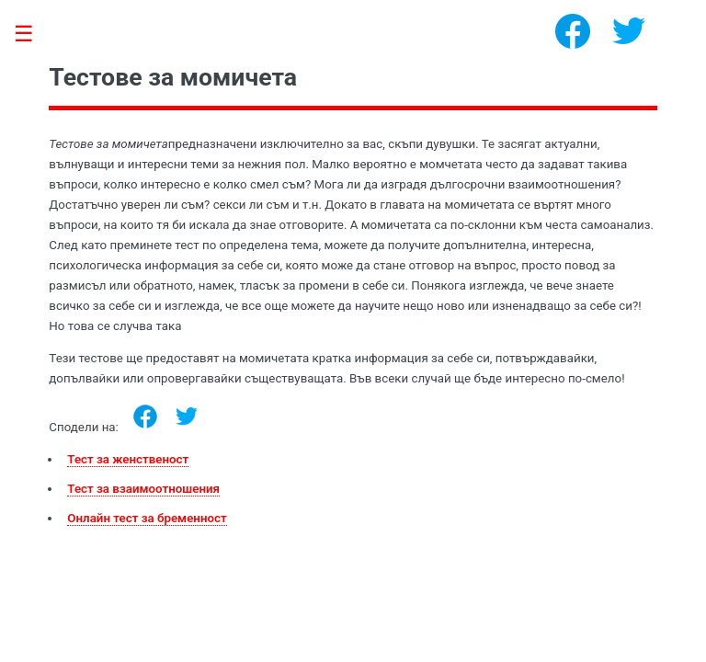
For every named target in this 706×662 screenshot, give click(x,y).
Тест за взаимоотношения (143, 489)
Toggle (33, 34)
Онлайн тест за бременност (146, 518)
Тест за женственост (127, 459)
